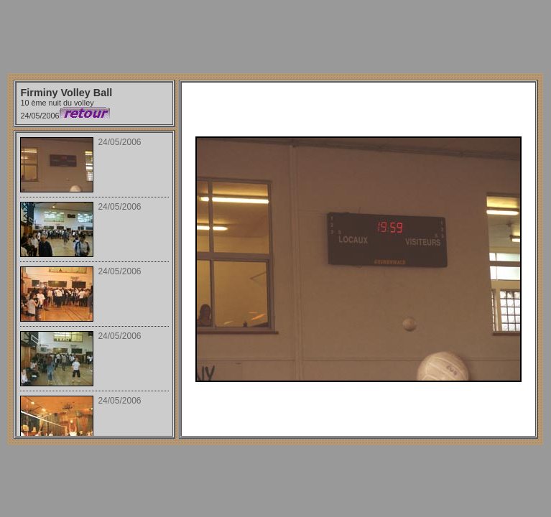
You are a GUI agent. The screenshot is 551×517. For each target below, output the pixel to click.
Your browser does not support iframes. (94, 284)
